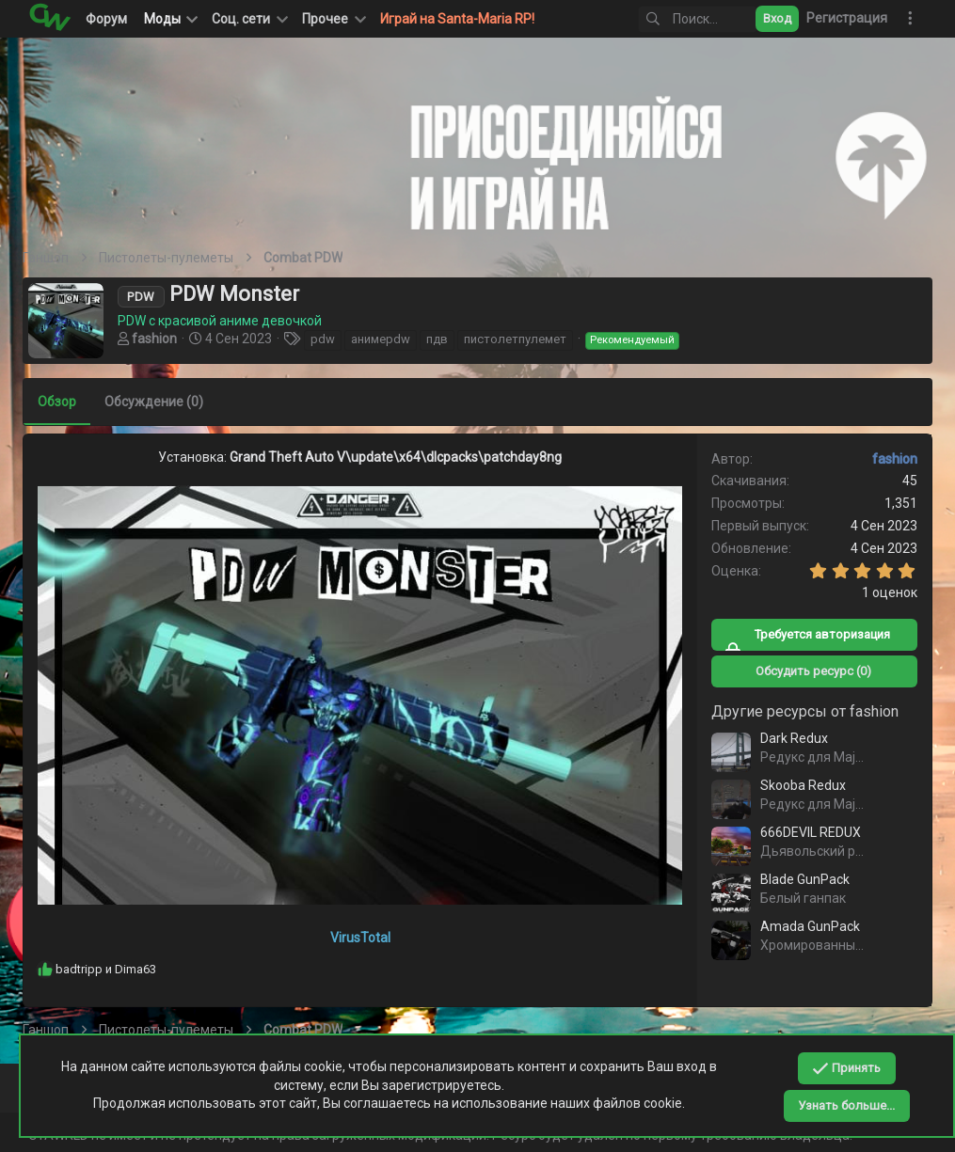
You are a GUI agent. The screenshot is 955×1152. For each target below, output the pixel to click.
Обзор (62, 401)
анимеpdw (386, 339)
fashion (160, 338)
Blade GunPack (799, 879)
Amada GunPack (804, 926)
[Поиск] (682, 19)
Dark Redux (788, 738)
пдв (443, 339)
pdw (328, 339)
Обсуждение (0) (159, 401)
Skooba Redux (797, 785)
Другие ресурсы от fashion (799, 711)
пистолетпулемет (521, 339)
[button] (248, 19)
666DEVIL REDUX (805, 832)
